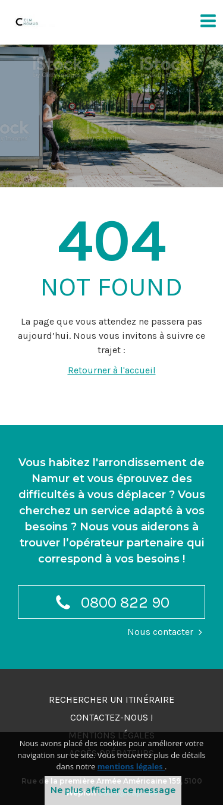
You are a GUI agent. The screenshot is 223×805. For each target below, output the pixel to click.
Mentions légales (111, 735)
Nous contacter (160, 631)
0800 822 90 (111, 604)
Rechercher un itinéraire (111, 699)
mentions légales (131, 777)
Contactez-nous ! (111, 717)
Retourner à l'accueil (112, 370)
